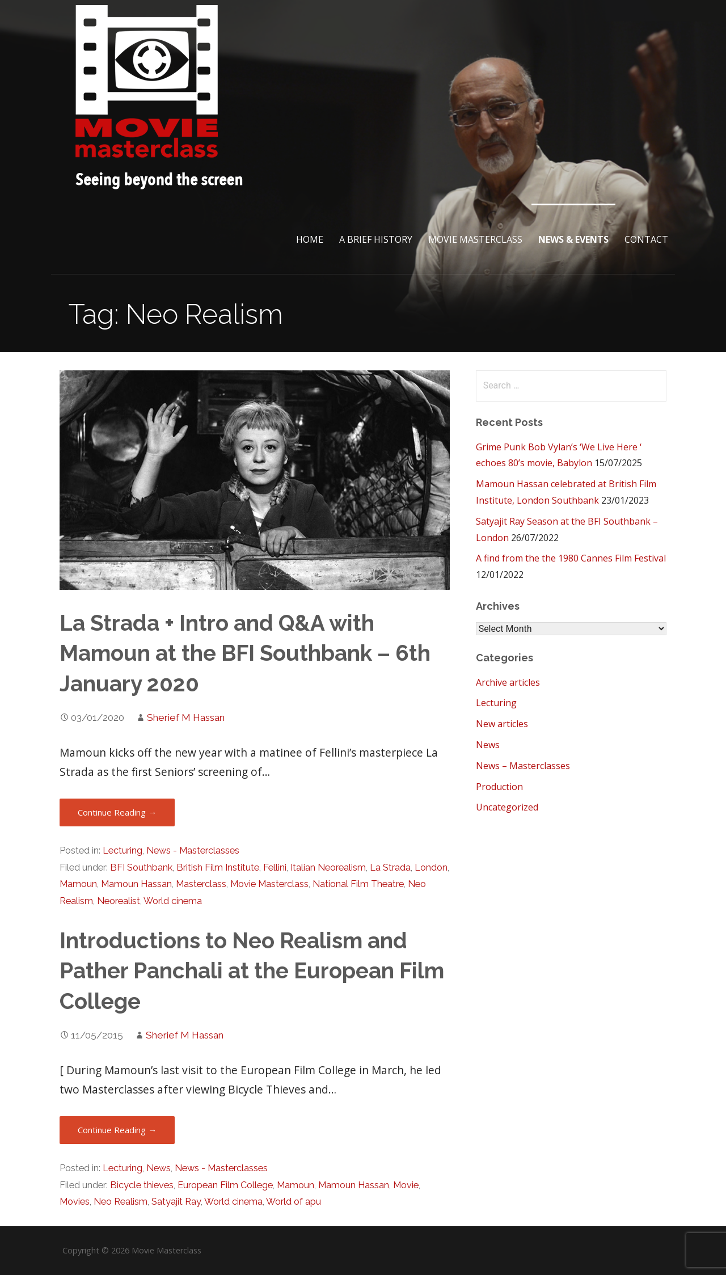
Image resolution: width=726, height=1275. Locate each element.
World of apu (293, 1201)
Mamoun (78, 884)
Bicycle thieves (142, 1185)
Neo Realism (120, 1201)
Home (309, 239)
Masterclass (201, 884)
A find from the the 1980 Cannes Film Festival (571, 558)
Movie (406, 1185)
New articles (502, 723)
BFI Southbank (141, 867)
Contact (646, 239)
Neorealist (118, 901)
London (431, 867)
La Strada (390, 867)
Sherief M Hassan (186, 717)
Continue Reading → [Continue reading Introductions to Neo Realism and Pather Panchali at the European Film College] (117, 1129)
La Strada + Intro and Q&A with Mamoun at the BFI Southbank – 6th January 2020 (245, 653)
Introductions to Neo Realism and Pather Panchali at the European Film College (252, 971)
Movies (75, 1201)
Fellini (274, 867)
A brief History (375, 239)
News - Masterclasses (192, 850)
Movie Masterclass (475, 239)
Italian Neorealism (328, 867)
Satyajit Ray (176, 1201)
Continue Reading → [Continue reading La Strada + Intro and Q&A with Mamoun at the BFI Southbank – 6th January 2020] (117, 812)
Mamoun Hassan (136, 884)
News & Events (573, 239)
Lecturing (122, 850)
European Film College (225, 1185)
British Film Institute (217, 867)
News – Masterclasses (523, 765)
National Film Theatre (358, 884)
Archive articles (508, 682)
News (158, 1168)
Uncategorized (507, 807)
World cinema (172, 901)
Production (499, 786)
